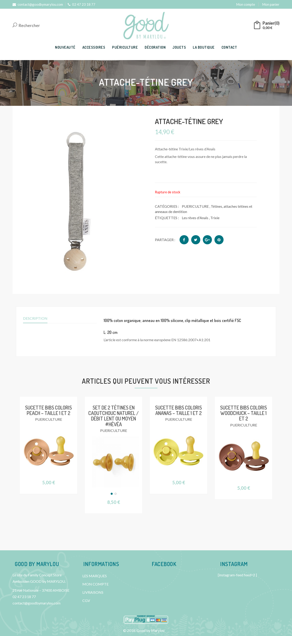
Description (35, 318)
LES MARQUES (94, 576)
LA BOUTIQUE (204, 47)
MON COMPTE (95, 584)
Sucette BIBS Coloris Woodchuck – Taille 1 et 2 (243, 413)
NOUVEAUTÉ (65, 47)
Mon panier (270, 4)
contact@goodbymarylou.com (38, 4)
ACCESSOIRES (93, 47)
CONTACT (229, 47)
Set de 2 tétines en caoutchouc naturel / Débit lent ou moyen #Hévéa (113, 415)
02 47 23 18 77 (81, 4)
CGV (86, 600)
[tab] (186, 320)
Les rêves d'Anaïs (195, 218)
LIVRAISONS (92, 592)
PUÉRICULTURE (125, 47)
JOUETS (179, 47)
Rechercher (26, 25)
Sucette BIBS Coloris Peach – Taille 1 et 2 (48, 410)
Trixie (214, 218)
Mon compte (245, 4)
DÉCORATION (155, 47)
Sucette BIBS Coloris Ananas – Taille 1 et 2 (178, 410)
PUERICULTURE (195, 206)
